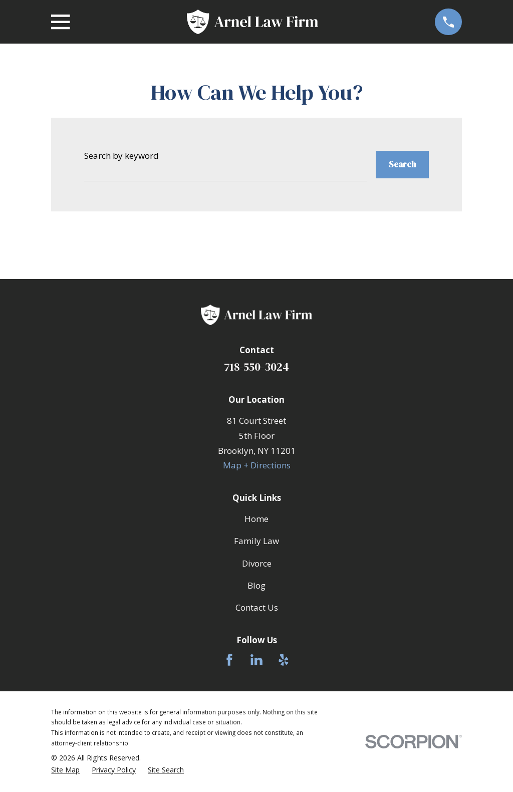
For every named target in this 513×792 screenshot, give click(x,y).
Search (402, 164)
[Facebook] (229, 660)
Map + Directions (257, 465)
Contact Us (256, 607)
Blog (256, 585)
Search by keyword (121, 155)
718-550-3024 (256, 367)
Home (256, 518)
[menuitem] (65, 770)
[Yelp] (284, 660)
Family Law (256, 541)
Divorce (257, 563)
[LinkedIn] (256, 660)
